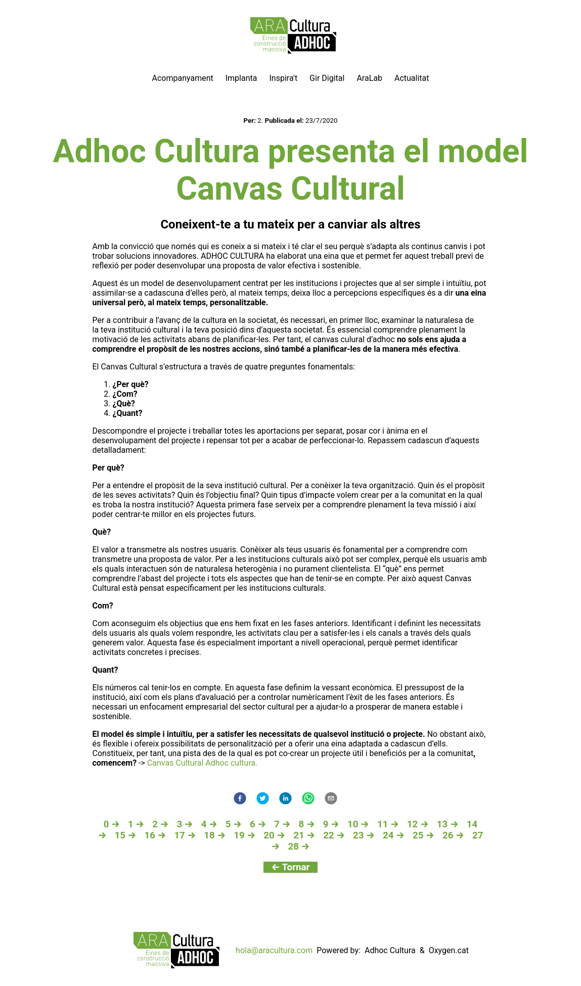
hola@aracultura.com (274, 950)
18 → (215, 835)
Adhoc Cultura (390, 950)
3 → (184, 824)
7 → (282, 824)
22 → (334, 835)
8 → (307, 824)
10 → (358, 824)
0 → (112, 824)
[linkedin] (285, 799)
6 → (258, 824)
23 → (364, 835)
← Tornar (291, 867)
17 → (185, 835)
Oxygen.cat (449, 950)
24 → (394, 835)
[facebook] (240, 799)
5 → (234, 824)
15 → (125, 835)
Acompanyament (182, 78)
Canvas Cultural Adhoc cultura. (201, 763)
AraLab (369, 78)
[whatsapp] (308, 799)
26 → (453, 835)
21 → (304, 835)
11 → (388, 824)
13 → (448, 824)
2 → (160, 824)
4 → (209, 824)
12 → (418, 824)
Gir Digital (326, 78)
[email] (331, 799)
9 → (331, 824)
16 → (155, 835)
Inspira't (283, 78)
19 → (244, 835)
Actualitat (411, 78)
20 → (274, 835)
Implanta (241, 78)
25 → (423, 835)
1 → (136, 824)
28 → (298, 846)
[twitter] (262, 799)
